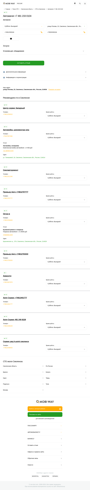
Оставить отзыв (23, 63)
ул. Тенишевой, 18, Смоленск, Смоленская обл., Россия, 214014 (24, 157)
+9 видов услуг (8, 235)
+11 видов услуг (8, 151)
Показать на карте (54, 89)
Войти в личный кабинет (45, 409)
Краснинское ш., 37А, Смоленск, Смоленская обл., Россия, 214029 (25, 241)
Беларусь (35, 476)
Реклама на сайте (35, 414)
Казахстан (45, 476)
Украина (55, 476)
